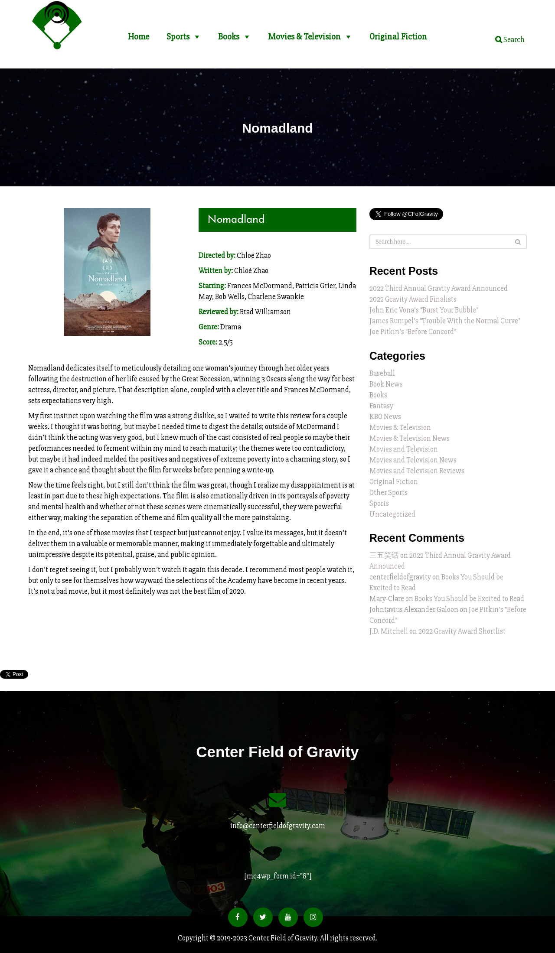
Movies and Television (403, 449)
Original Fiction (398, 33)
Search (510, 39)
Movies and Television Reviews (416, 470)
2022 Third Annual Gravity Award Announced (438, 288)
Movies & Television (304, 33)
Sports (177, 33)
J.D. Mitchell (388, 631)
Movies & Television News (409, 438)
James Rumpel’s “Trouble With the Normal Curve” (445, 320)
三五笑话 (384, 555)
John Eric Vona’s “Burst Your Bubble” (424, 310)
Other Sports (388, 492)
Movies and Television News (413, 460)
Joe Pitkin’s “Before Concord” (413, 331)
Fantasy (381, 405)
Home (138, 33)
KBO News (385, 416)
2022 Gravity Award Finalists (413, 299)
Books (228, 33)
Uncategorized (392, 514)
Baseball (382, 373)
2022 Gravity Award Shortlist (462, 631)
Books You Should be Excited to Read (469, 598)
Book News (386, 384)
